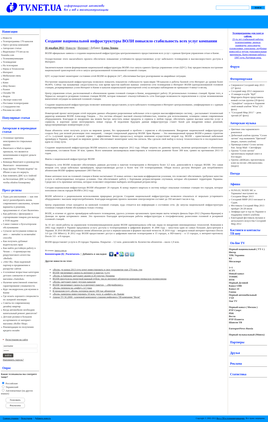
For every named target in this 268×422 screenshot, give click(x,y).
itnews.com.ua (61, 250)
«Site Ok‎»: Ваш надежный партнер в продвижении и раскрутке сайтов (17, 265)
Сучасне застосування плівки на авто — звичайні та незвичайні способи (20, 234)
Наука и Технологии (13, 68)
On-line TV (237, 243)
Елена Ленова (109, 48)
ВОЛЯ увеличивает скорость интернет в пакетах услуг (81, 272)
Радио (6, 79)
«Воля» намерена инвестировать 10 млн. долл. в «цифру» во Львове (88, 294)
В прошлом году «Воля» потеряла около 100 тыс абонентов (84, 290)
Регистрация (26, 418)
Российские (11, 383)
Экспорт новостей (12, 99)
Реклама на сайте (12, 110)
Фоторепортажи (241, 78)
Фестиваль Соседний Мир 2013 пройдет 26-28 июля (247, 207)
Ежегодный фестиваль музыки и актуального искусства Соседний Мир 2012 (248, 220)
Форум (6, 96)
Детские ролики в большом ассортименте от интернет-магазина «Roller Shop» (17, 320)
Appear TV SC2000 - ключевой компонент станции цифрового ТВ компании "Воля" (96, 297)
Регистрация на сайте (17, 339)
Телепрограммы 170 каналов (18, 41)
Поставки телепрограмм (15, 103)
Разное (6, 89)
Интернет (8, 72)
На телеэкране (10, 65)
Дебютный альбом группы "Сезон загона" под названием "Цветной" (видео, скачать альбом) (249, 138)
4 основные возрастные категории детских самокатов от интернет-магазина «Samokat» (21, 275)
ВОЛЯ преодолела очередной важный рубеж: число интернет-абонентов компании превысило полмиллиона (110, 278)
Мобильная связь (12, 75)
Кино (5, 82)
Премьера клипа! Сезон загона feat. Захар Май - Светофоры (247, 146)
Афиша (235, 184)
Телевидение (9, 61)
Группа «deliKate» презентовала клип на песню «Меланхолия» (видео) (248, 162)
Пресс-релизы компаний (15, 44)
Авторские (9, 128)
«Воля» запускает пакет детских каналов (74, 281)
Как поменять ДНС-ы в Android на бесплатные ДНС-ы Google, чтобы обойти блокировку (19, 179)
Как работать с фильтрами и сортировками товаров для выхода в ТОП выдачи (21, 217)
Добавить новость (43, 418)
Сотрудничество (11, 106)
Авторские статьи (12, 48)
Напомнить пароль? (13, 359)
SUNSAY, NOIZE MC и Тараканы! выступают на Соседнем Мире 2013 (244, 193)
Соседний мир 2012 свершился (247, 91)
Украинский (11, 387)
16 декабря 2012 (54, 48)
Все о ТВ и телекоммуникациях (230, 418)
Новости (7, 37)
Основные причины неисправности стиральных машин (17, 141)
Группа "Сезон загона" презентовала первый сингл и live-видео (246, 153)
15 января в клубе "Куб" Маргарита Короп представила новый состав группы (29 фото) (247, 97)
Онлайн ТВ (9, 92)
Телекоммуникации (13, 58)
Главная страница (11, 418)
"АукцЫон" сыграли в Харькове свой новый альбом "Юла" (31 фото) (248, 106)
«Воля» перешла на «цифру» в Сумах (72, 287)
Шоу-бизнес (9, 85)
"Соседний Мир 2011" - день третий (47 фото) (246, 114)
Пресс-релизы (12, 190)
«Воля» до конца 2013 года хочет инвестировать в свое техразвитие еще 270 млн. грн (97, 269)
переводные (28, 128)
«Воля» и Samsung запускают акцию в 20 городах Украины (84, 275)
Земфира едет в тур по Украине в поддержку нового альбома (248, 213)
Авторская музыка (243, 123)
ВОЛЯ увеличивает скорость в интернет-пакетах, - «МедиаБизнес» (88, 284)
